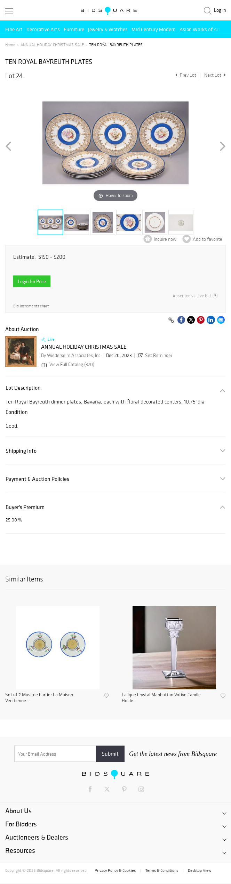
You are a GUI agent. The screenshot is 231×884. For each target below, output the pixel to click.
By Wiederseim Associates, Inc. (71, 355)
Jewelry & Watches (108, 29)
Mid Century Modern (154, 29)
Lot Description (23, 387)
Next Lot (215, 75)
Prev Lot (185, 75)
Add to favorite (207, 239)
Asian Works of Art (200, 29)
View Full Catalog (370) (67, 364)
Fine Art (14, 29)
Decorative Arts (43, 29)
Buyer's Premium (25, 507)
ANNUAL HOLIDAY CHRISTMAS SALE (52, 44)
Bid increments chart (31, 306)
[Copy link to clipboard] (171, 320)
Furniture (74, 29)
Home (10, 44)
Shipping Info (21, 451)
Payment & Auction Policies (37, 479)
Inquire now (165, 239)
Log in (220, 10)
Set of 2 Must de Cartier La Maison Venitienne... (39, 698)
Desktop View (199, 870)
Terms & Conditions (161, 870)
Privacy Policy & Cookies (115, 870)
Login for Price (32, 281)
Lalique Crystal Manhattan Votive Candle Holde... (161, 698)
